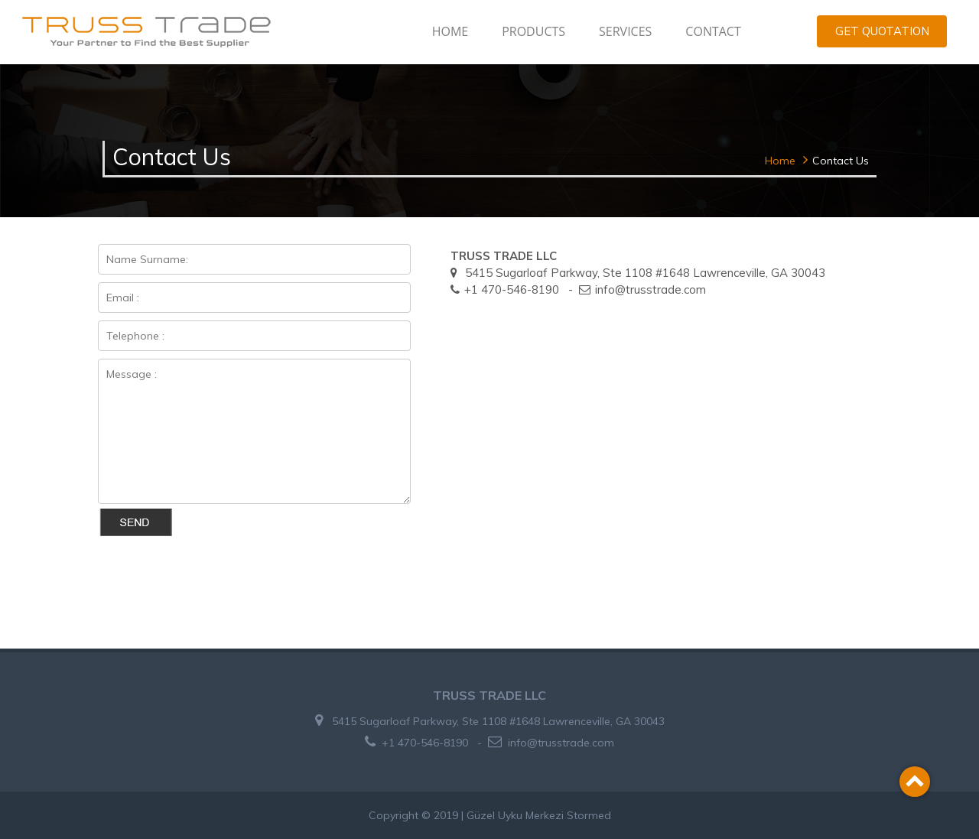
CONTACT (712, 31)
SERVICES (625, 31)
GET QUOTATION (882, 31)
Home (780, 160)
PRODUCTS (533, 31)
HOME (450, 31)
